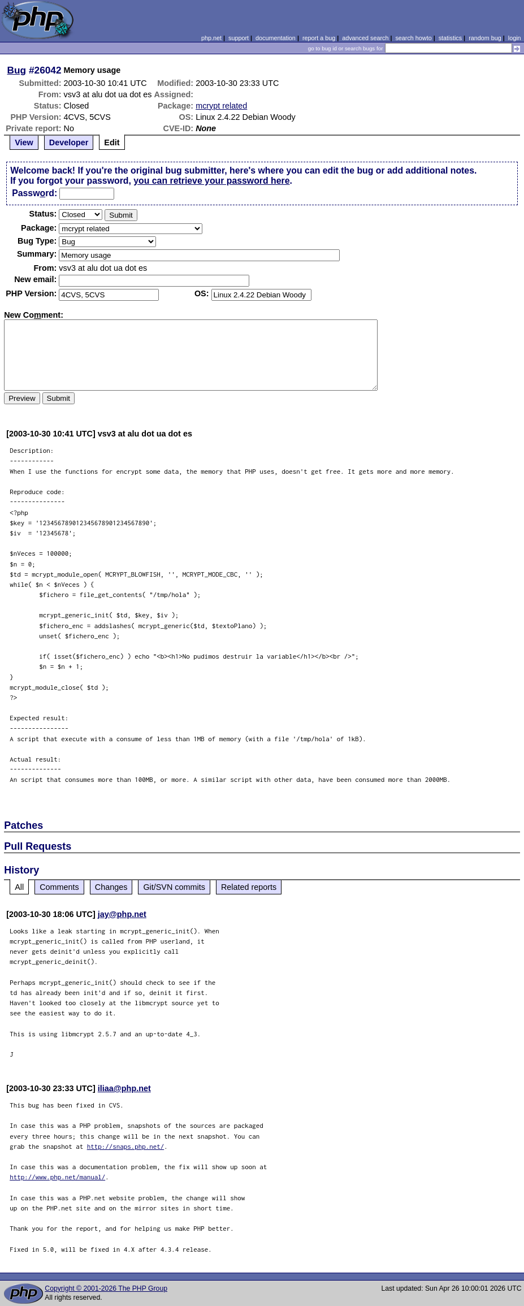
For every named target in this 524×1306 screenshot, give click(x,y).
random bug (485, 37)
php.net (211, 37)
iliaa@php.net (124, 1088)
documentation (275, 37)
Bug (17, 70)
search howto (413, 37)
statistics (450, 37)
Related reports (248, 887)
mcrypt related (221, 105)
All (19, 887)
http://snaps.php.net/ (125, 1146)
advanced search (365, 37)
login (514, 37)
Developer (69, 142)
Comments (59, 887)
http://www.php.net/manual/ (57, 1176)
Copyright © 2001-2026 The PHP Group (106, 1288)
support (238, 37)
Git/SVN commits (174, 887)
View (24, 142)
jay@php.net (122, 914)
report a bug (318, 37)
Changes (111, 887)
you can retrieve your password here (211, 180)
